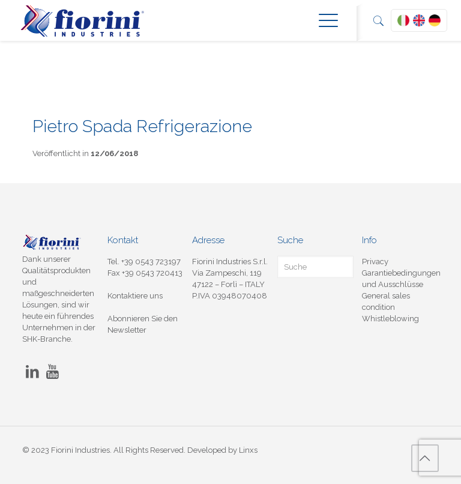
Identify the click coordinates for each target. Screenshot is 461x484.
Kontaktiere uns (135, 295)
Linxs (248, 450)
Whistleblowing (390, 318)
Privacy (375, 261)
